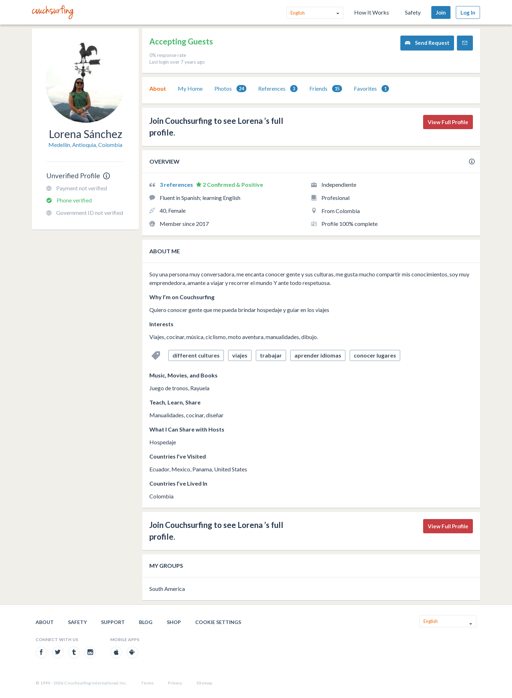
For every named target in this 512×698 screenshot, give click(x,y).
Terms (147, 683)
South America (167, 588)
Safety (413, 12)
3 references (177, 184)
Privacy (175, 683)
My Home (190, 88)
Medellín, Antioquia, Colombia (85, 144)
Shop (174, 622)
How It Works (371, 12)
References (278, 88)
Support (113, 622)
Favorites (371, 88)
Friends (325, 88)
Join (441, 12)
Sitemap (204, 683)
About (157, 88)
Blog (146, 622)
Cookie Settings (218, 622)
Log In (467, 12)
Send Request (427, 42)
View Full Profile (448, 122)
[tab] (157, 88)
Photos (230, 88)
